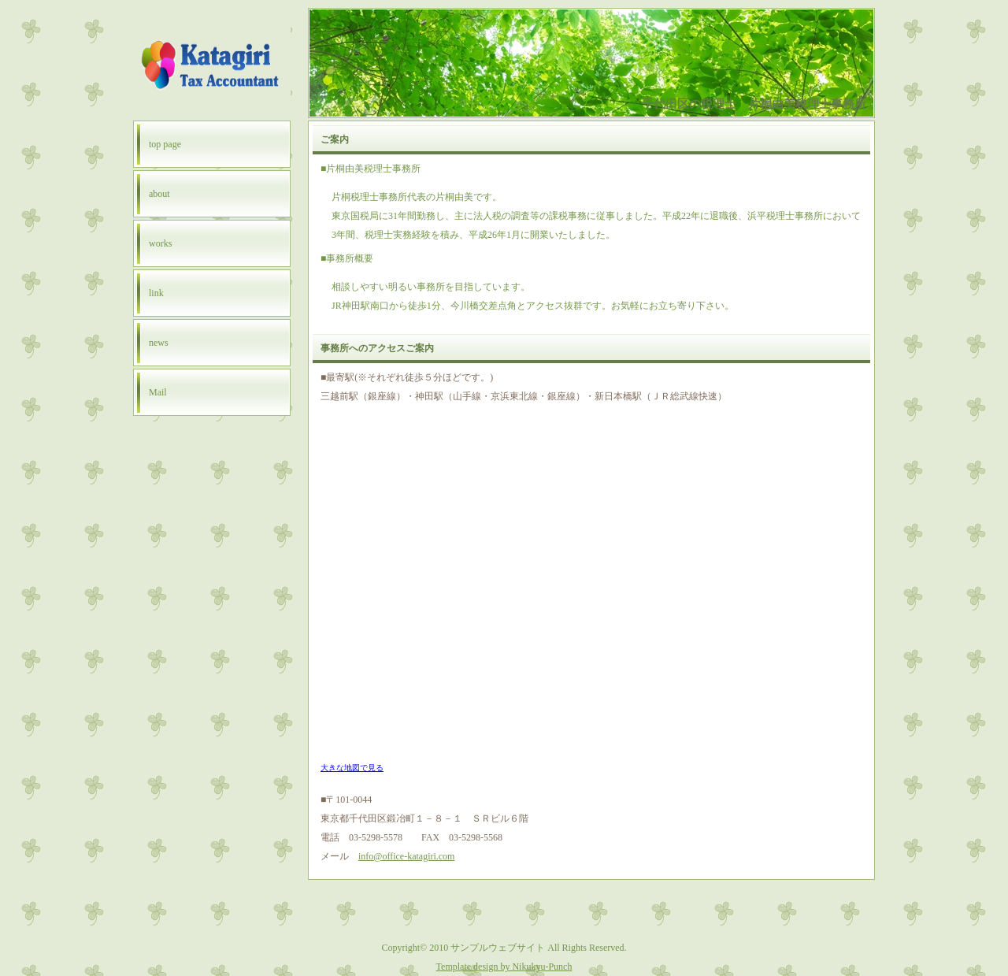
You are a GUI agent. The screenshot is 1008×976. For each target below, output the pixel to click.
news (159, 342)
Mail (158, 392)
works (160, 243)
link (156, 293)
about (159, 193)
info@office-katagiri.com (406, 856)
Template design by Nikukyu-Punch (504, 966)
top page (165, 144)
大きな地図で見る (352, 767)
